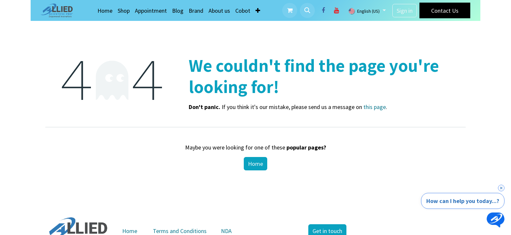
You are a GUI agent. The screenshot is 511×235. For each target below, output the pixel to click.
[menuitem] (105, 11)
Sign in (405, 10)
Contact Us (445, 10)
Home (255, 163)
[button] (307, 10)
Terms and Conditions (180, 231)
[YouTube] (336, 10)
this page (374, 107)
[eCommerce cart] (289, 10)
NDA (226, 231)
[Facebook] (323, 10)
